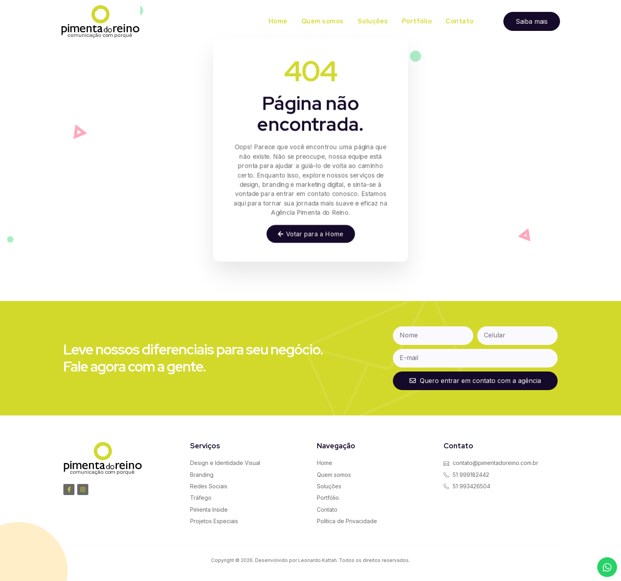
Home (278, 21)
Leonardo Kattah (317, 560)
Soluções (373, 21)
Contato (460, 21)
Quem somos (322, 21)
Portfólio (417, 21)
